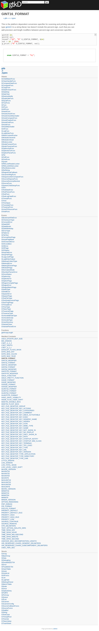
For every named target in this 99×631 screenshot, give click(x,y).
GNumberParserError (9, 272)
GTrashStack (6, 623)
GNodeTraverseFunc (9, 146)
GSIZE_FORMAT (7, 380)
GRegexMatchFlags (8, 287)
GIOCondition (6, 244)
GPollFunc (5, 157)
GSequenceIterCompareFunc (12, 177)
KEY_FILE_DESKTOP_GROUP (13, 406)
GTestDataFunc (7, 190)
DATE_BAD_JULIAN (9, 354)
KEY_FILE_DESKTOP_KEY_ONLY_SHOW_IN (19, 434)
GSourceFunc (6, 183)
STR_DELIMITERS (8, 526)
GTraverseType (7, 313)
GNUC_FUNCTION (8, 376)
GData (3, 558)
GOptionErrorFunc (8, 151)
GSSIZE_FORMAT (8, 384)
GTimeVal (5, 619)
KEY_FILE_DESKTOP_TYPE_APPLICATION (18, 454)
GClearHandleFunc (8, 81)
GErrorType (5, 231)
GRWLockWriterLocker (9, 166)
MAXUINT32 (6, 482)
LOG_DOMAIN (7, 463)
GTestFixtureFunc (8, 192)
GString (4, 612)
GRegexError (6, 285)
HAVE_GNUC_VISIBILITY (11, 397)
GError (3, 565)
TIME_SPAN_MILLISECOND (12, 534)
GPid (3, 155)
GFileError (5, 233)
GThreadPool (6, 617)
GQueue (4, 597)
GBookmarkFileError (9, 218)
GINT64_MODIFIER (8, 369)
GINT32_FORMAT (8, 363)
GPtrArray (5, 595)
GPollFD (4, 593)
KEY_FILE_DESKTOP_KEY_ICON (14, 424)
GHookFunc (5, 125)
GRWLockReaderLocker (10, 164)
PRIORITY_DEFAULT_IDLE (11, 513)
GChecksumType (7, 220)
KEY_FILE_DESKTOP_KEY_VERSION (16, 452)
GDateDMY (5, 224)
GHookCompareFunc (9, 118)
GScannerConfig (7, 604)
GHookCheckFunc (8, 114)
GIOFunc (4, 129)
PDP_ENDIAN (6, 504)
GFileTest (5, 235)
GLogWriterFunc (7, 133)
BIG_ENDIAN (6, 341)
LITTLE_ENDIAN (7, 461)
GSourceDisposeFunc (9, 179)
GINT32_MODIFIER (8, 365)
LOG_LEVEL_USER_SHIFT (11, 467)
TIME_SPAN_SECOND (10, 539)
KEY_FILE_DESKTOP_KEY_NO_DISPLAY (17, 432)
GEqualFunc (6, 101)
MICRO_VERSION (8, 489)
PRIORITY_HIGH (7, 515)
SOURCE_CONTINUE (9, 521)
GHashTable (6, 569)
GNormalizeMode (7, 270)
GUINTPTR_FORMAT (9, 395)
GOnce (4, 589)
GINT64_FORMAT (8, 367)
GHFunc (4, 107)
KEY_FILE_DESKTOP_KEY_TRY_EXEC (16, 445)
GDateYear (5, 94)
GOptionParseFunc (8, 153)
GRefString (5, 170)
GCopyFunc (5, 87)
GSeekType (5, 289)
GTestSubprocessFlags (10, 300)
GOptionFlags (6, 281)
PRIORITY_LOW (7, 519)
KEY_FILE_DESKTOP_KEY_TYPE (14, 448)
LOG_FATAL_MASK (8, 465)
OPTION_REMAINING (9, 502)
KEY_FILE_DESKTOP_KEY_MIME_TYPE (17, 426)
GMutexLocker (6, 142)
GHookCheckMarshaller (10, 116)
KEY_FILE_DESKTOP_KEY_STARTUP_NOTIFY (19, 439)
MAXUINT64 (6, 484)
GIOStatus (5, 250)
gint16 (8, 27)
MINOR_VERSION (8, 500)
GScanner (5, 602)
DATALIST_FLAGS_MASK (11, 350)
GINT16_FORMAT (8, 358)
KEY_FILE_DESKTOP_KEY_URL (14, 450)
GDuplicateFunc (7, 98)
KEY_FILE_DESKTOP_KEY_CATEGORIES (17, 410)
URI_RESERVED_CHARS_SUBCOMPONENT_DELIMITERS (24, 545)
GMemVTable (6, 584)
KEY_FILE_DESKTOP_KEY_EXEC (14, 417)
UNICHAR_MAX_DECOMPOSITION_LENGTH (18, 541)
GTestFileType (6, 298)
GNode (4, 586)
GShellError (5, 292)
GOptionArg (5, 276)
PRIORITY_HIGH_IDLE (10, 517)
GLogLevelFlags (7, 257)
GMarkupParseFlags (9, 266)
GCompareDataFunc (9, 83)
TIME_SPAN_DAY (8, 530)
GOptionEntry (6, 591)
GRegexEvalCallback (9, 172)
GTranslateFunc (7, 205)
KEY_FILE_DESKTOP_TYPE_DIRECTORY (17, 456)
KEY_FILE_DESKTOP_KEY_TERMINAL (16, 443)
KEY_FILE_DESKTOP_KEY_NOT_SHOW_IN (18, 430)
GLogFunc (5, 131)
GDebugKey (6, 560)
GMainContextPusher (9, 135)
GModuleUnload (7, 140)
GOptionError (6, 279)
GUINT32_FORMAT (8, 391)
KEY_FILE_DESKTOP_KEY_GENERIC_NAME (19, 419)
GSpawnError (6, 294)
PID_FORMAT (6, 506)
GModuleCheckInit (8, 138)
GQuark (4, 162)
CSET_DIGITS (6, 345)
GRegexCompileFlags (9, 283)
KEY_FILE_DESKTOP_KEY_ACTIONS (16, 408)
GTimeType (5, 307)
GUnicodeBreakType (9, 316)
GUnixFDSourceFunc (9, 209)
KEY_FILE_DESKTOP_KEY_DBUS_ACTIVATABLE (20, 415)
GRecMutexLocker (8, 168)
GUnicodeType (7, 320)
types (14, 18)
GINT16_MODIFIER (8, 360)
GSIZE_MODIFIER (8, 382)
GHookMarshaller (7, 127)
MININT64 (5, 495)
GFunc (3, 105)
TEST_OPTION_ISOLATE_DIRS (13, 528)
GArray (4, 554)
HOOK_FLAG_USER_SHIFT (12, 400)
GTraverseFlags (7, 311)
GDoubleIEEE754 (8, 562)
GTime (3, 201)
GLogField (5, 580)
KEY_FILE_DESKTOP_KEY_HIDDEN (15, 421)
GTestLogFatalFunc (8, 196)
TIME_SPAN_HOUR (9, 532)
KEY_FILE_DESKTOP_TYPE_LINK (14, 458)
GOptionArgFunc (7, 148)
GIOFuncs (5, 575)
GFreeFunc (5, 103)
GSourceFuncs (7, 608)
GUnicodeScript (7, 318)
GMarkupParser (7, 582)
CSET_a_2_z (6, 347)
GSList (3, 599)
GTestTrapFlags (7, 303)
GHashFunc (5, 111)
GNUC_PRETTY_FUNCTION (12, 378)
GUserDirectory (7, 322)
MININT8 (4, 497)
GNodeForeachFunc (9, 144)
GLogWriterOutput (8, 259)
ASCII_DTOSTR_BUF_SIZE (12, 339)
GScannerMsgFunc (8, 175)
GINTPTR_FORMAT (9, 371)
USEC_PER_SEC (8, 548)
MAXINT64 (5, 476)
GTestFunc (5, 194)
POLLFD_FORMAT (8, 508)
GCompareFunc (7, 85)
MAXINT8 (5, 478)
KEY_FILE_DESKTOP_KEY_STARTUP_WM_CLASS (21, 441)
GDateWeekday (7, 228)
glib (6, 18)
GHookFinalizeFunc (8, 120)
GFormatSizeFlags (8, 237)
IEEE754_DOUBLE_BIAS (11, 402)
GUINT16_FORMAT (8, 389)
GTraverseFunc (7, 207)
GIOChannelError (7, 242)
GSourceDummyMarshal (10, 181)
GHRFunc (5, 109)
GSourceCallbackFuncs (10, 606)
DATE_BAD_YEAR (8, 356)
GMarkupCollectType (9, 261)
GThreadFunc (6, 198)
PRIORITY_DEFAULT (9, 510)
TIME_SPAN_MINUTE (9, 537)
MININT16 (5, 491)
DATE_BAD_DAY (7, 352)
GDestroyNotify (7, 96)
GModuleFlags (6, 268)
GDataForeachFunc (8, 90)
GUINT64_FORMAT (8, 393)
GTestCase (5, 615)
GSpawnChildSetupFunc (10, 185)
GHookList (5, 573)
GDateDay (5, 92)
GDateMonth (6, 226)
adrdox (55, 628)
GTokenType (6, 309)
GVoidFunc (5, 211)
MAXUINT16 (6, 480)
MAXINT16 (5, 471)
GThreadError (6, 305)
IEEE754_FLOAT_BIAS (10, 404)
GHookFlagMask (7, 239)
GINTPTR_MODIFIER (9, 373)
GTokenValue (6, 621)
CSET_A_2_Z (6, 343)
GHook (4, 571)
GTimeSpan (5, 203)
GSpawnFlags (6, 296)
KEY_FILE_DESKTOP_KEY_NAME (14, 428)
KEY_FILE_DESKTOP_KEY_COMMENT (16, 413)
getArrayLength (7, 333)
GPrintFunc (5, 159)
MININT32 (5, 493)
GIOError (4, 246)
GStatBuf (4, 610)
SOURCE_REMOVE (9, 524)
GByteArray (5, 556)
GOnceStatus (6, 274)
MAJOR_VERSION (8, 469)
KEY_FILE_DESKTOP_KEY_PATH (14, 437)
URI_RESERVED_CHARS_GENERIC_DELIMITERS (21, 543)
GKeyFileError (6, 252)
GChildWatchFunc (8, 79)
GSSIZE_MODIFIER (9, 387)
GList (3, 578)
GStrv (3, 188)
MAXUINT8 (5, 487)
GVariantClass (6, 324)
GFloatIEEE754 (7, 567)
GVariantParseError (8, 326)
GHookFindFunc (7, 122)
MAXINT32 (5, 474)
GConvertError (6, 222)
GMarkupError (6, 263)
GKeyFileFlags (6, 255)
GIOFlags (5, 248)
